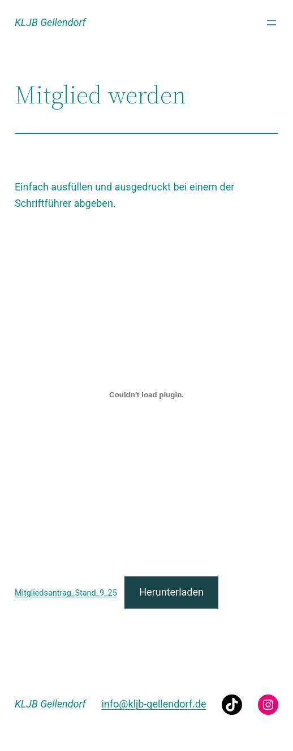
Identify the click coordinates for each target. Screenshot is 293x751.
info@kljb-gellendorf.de (153, 704)
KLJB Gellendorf (50, 22)
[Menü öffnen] (271, 22)
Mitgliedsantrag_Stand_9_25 (66, 593)
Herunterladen (171, 592)
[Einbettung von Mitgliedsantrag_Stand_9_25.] (146, 394)
